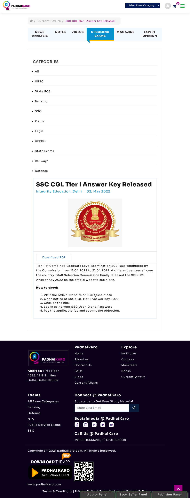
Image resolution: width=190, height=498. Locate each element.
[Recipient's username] (102, 408)
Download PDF (54, 257)
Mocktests (129, 365)
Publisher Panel (169, 494)
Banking (41, 101)
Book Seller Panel (133, 494)
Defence (41, 171)
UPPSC (40, 141)
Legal (39, 131)
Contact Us (83, 365)
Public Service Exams (44, 424)
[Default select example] (142, 5)
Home (79, 353)
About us (82, 359)
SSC (38, 111)
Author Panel (97, 494)
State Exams (44, 151)
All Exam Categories (43, 401)
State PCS (43, 91)
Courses (127, 359)
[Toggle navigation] (182, 6)
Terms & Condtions (57, 491)
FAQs (79, 371)
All (37, 71)
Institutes (129, 353)
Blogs (79, 377)
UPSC (39, 81)
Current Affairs (49, 21)
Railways (42, 161)
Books (126, 371)
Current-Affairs (133, 377)
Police (39, 121)
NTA (31, 419)
